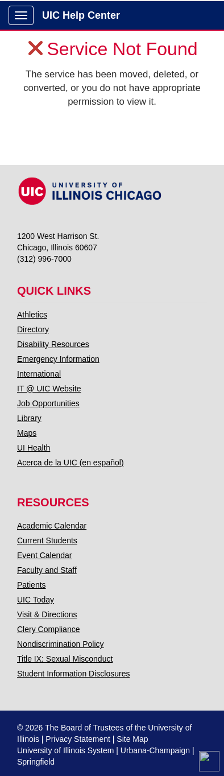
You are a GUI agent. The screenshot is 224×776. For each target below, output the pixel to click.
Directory (33, 329)
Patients (31, 584)
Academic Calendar (51, 525)
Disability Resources (53, 344)
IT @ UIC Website (49, 388)
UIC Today (35, 599)
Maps (26, 432)
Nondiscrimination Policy (60, 644)
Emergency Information (58, 359)
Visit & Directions (47, 614)
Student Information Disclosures (73, 673)
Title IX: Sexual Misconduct (65, 658)
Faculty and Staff (47, 570)
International (39, 373)
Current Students (47, 540)
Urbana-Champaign (155, 750)
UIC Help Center (81, 15)
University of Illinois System (65, 750)
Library (29, 418)
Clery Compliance (48, 629)
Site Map (132, 739)
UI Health (33, 447)
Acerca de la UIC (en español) (70, 462)
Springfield (36, 761)
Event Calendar (44, 555)
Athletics (32, 314)
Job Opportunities (48, 403)
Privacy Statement (77, 739)
